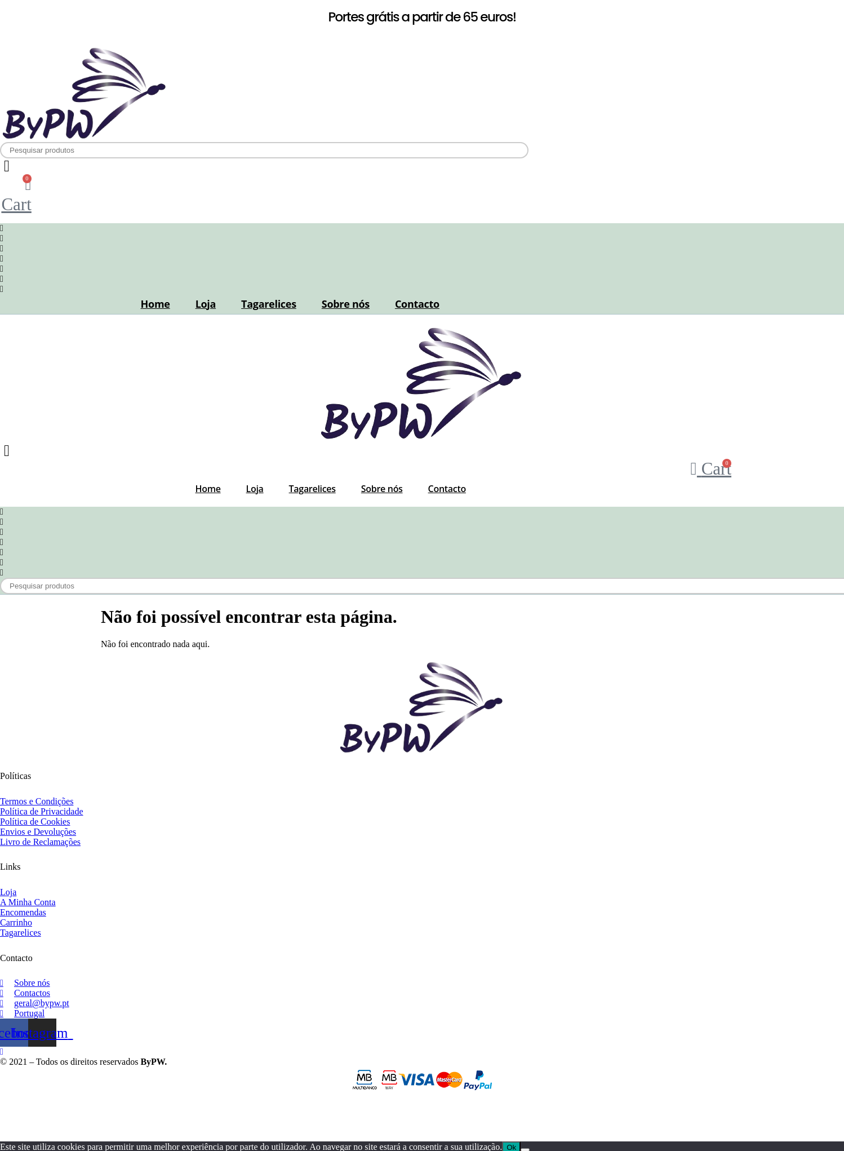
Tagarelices (268, 304)
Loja (206, 304)
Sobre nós (346, 304)
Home (155, 304)
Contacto (417, 304)
